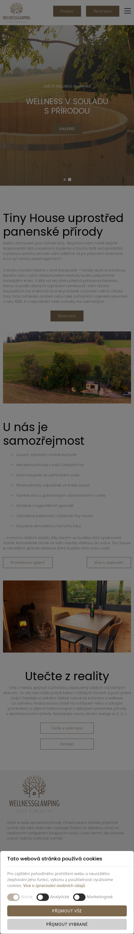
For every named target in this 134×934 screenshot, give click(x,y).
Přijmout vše (67, 911)
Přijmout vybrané (67, 924)
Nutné (27, 896)
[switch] (43, 897)
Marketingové (100, 896)
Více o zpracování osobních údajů (54, 885)
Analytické (59, 896)
